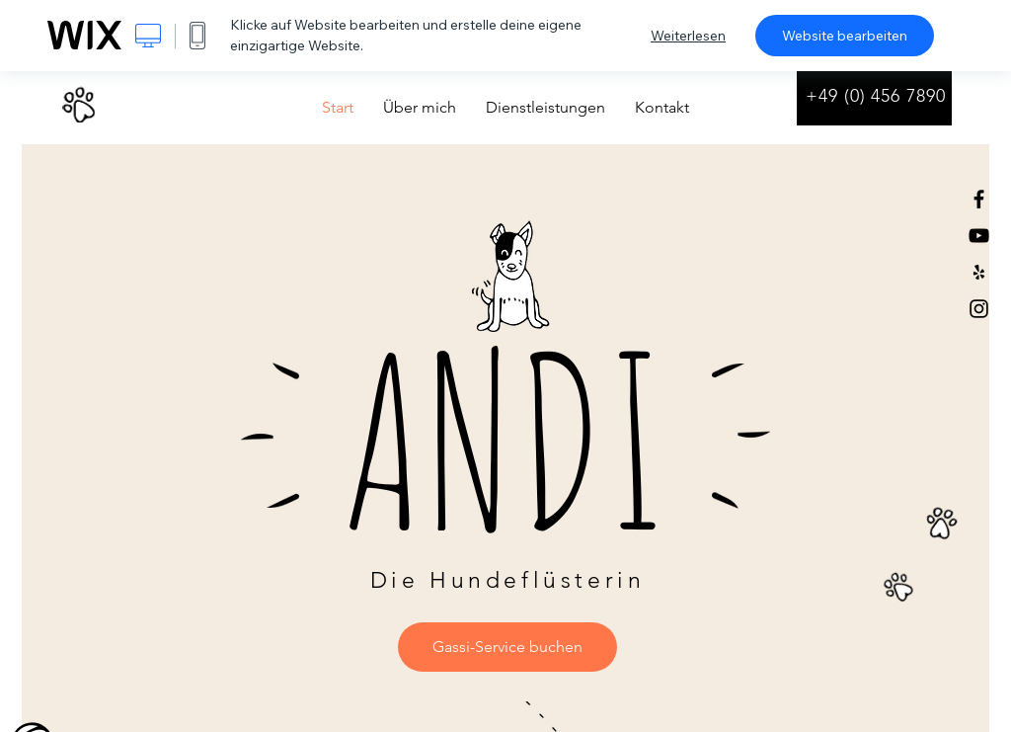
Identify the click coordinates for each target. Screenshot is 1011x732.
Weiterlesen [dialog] (688, 35)
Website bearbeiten (844, 35)
